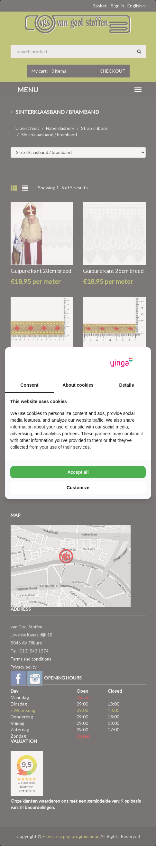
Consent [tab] (30, 385)
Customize (78, 487)
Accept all (77, 472)
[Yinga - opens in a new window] (121, 362)
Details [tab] (126, 385)
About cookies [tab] (77, 385)
